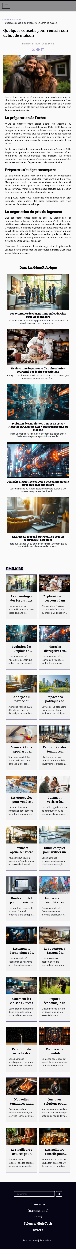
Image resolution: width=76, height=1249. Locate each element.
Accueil (5, 19)
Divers (38, 1230)
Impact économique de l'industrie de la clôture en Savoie (54, 1004)
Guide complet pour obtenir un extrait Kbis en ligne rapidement (21, 904)
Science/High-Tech (38, 1223)
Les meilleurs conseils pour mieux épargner (54, 1153)
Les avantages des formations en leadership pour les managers (38, 315)
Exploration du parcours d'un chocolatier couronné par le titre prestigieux (38, 370)
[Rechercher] (34, 1194)
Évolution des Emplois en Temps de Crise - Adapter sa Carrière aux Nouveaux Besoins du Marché (38, 427)
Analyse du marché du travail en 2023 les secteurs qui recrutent (38, 538)
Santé (38, 1217)
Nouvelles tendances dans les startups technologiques (21, 1105)
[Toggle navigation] (6, 6)
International (38, 1210)
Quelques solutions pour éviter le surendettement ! (54, 1105)
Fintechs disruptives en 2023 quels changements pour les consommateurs (38, 483)
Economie (17, 19)
